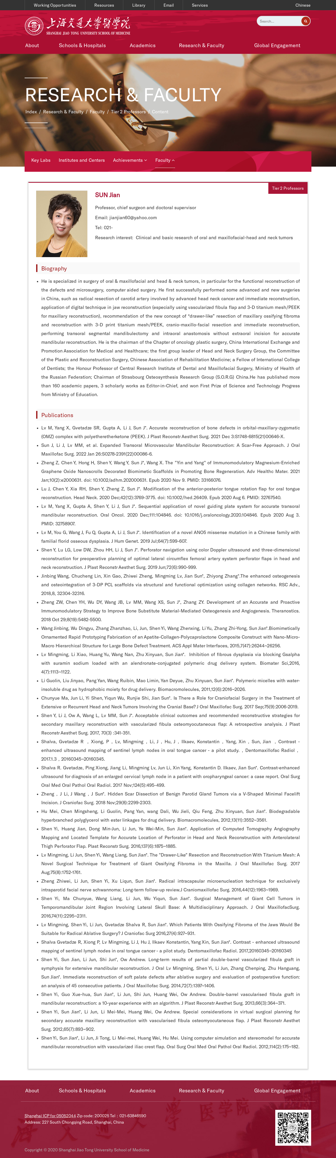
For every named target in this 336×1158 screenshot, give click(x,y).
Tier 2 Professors (128, 111)
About (32, 45)
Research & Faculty (201, 45)
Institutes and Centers (82, 160)
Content (160, 111)
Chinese (303, 5)
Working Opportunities (55, 5)
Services (200, 5)
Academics (143, 45)
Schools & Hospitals (82, 45)
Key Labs (40, 160)
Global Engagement (277, 45)
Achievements (130, 160)
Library (138, 5)
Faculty (97, 111)
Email (169, 5)
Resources (104, 5)
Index (31, 111)
